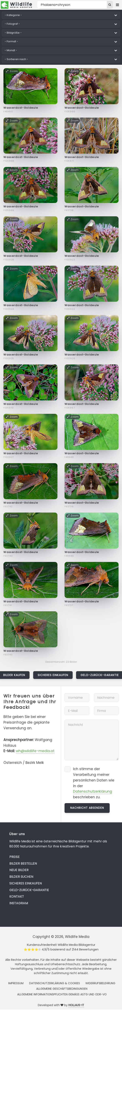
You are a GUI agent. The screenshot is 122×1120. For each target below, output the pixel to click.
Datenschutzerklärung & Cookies (54, 983)
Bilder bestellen (23, 863)
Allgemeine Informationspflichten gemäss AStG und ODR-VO (62, 994)
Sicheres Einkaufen (53, 675)
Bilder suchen (21, 877)
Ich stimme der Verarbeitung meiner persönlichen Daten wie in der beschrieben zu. (93, 782)
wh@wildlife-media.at (35, 750)
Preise (14, 857)
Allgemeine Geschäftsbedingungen (61, 989)
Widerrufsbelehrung (100, 983)
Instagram (18, 903)
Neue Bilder (19, 870)
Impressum (15, 983)
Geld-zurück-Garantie (29, 890)
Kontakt (16, 896)
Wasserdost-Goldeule (20, 108)
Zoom (12, 71)
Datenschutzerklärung (92, 791)
